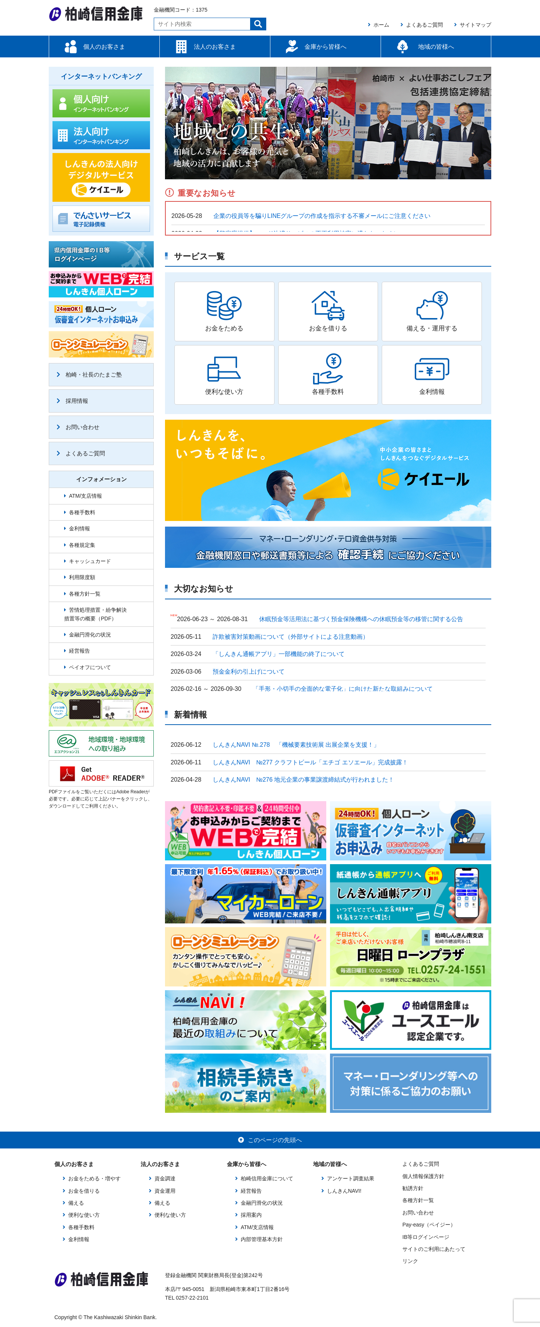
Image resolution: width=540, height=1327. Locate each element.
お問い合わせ (78, 427)
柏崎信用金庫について (267, 1178)
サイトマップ (472, 25)
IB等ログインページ (425, 1237)
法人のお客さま (215, 47)
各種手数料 (82, 512)
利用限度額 (82, 577)
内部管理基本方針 (262, 1239)
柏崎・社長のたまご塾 (89, 374)
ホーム (378, 25)
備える (76, 1203)
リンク (410, 1261)
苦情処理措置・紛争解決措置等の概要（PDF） (95, 614)
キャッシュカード (90, 561)
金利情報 (79, 528)
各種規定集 (82, 545)
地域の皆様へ (436, 47)
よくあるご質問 (421, 25)
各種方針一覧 (84, 594)
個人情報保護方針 (423, 1176)
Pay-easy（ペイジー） (429, 1225)
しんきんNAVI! (344, 1191)
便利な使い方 (84, 1215)
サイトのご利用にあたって (433, 1249)
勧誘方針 (412, 1188)
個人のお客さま (104, 47)
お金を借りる (84, 1191)
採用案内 (251, 1215)
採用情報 (72, 401)
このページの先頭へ (270, 1140)
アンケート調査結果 (350, 1178)
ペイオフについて (90, 667)
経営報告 (79, 651)
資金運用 (165, 1191)
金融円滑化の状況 (90, 635)
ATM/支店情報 (85, 496)
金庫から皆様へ (325, 47)
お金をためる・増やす (94, 1178)
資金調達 (165, 1178)
